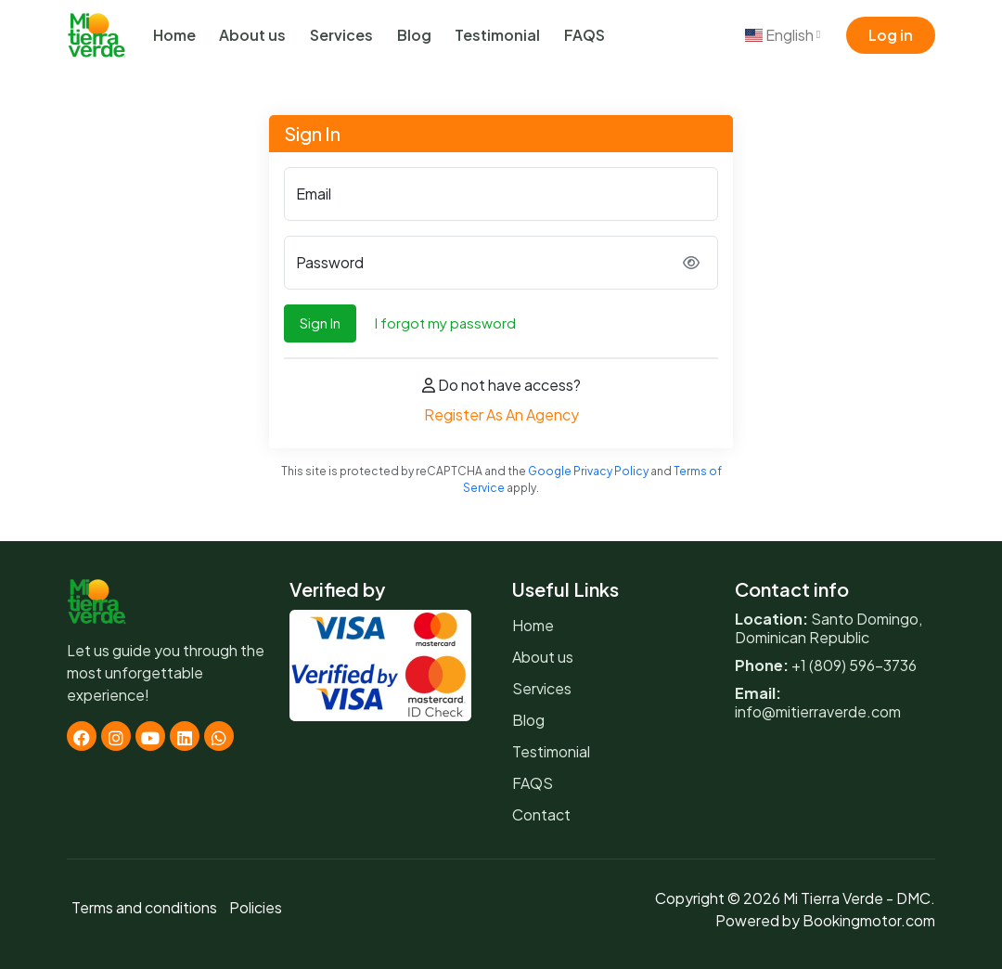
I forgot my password (445, 322)
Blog (414, 35)
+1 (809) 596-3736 (854, 665)
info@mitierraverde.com (818, 711)
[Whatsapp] (219, 736)
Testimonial (497, 35)
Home (174, 35)
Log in (890, 35)
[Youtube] (150, 736)
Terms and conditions (144, 907)
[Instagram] (116, 736)
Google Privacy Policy (588, 471)
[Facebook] (81, 736)
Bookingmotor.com (869, 920)
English (782, 35)
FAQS (584, 35)
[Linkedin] (184, 736)
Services (341, 35)
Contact (541, 814)
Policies (255, 907)
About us (252, 35)
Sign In (320, 322)
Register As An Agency (501, 414)
